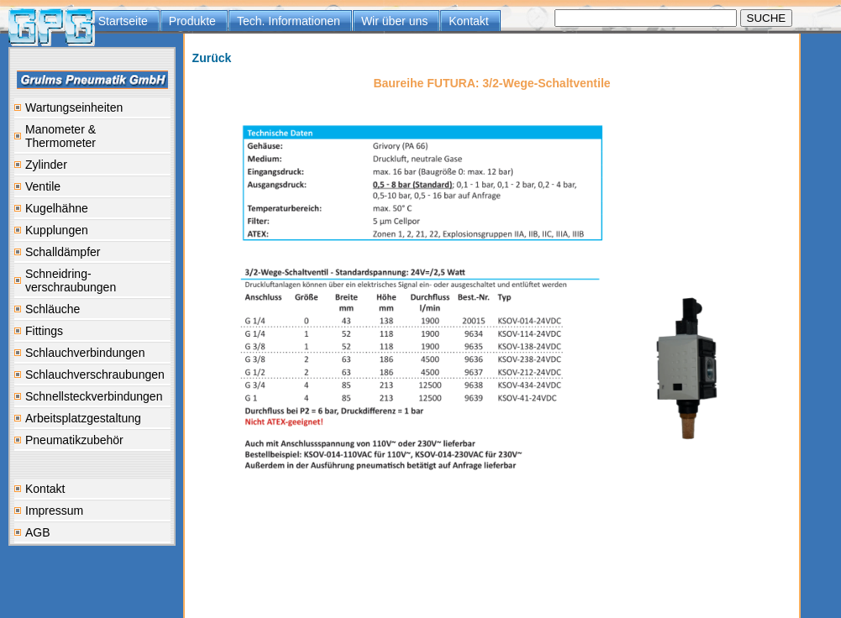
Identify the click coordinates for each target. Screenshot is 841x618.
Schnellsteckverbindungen (93, 396)
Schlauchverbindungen (85, 352)
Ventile (42, 186)
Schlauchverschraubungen (95, 374)
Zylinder (46, 164)
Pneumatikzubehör (74, 440)
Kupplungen (56, 230)
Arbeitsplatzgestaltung (83, 418)
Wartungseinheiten (74, 107)
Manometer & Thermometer (60, 136)
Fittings (44, 331)
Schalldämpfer (63, 252)
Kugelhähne (56, 208)
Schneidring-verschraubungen (70, 280)
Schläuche (52, 309)
